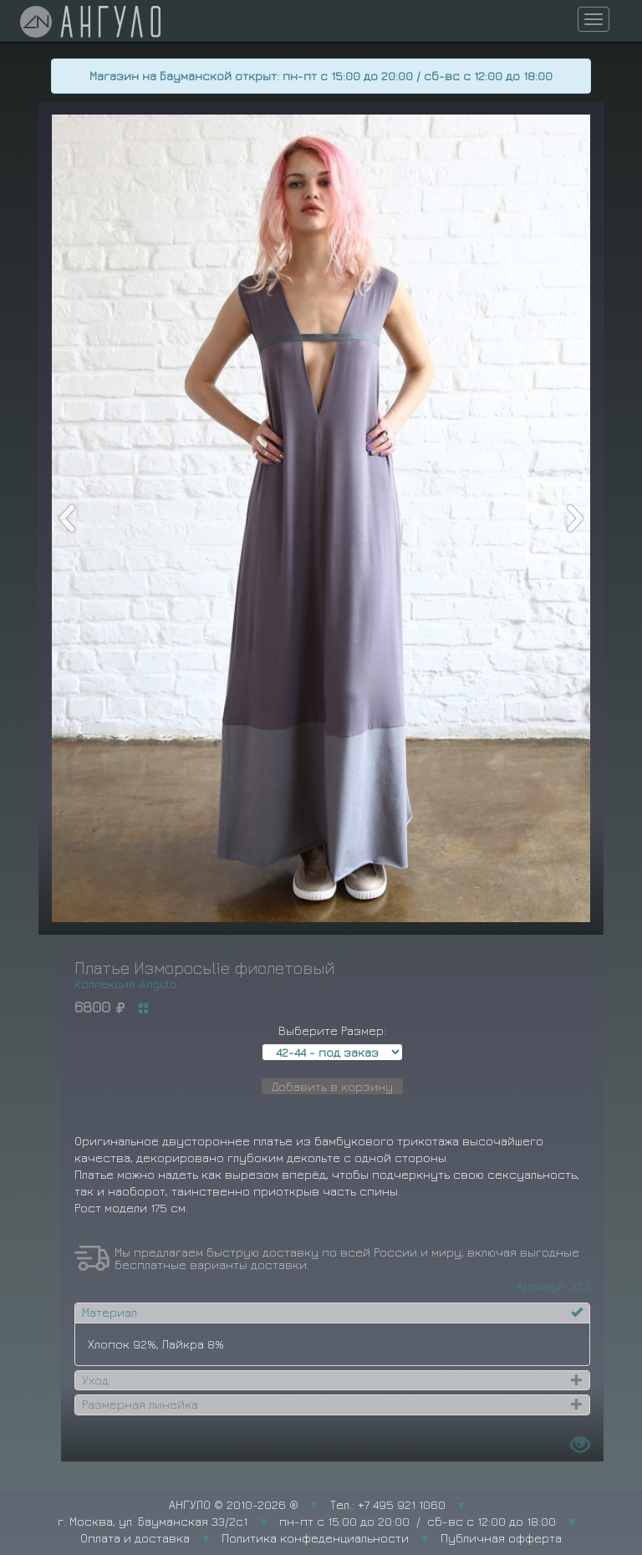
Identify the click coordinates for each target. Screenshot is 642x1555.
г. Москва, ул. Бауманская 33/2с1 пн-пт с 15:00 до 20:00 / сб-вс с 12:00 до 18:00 (307, 1521)
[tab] (332, 1312)
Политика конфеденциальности (315, 1538)
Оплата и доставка (135, 1538)
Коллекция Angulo (125, 983)
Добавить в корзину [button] (332, 1086)
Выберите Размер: (332, 1030)
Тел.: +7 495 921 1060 (388, 1504)
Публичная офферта (501, 1538)
